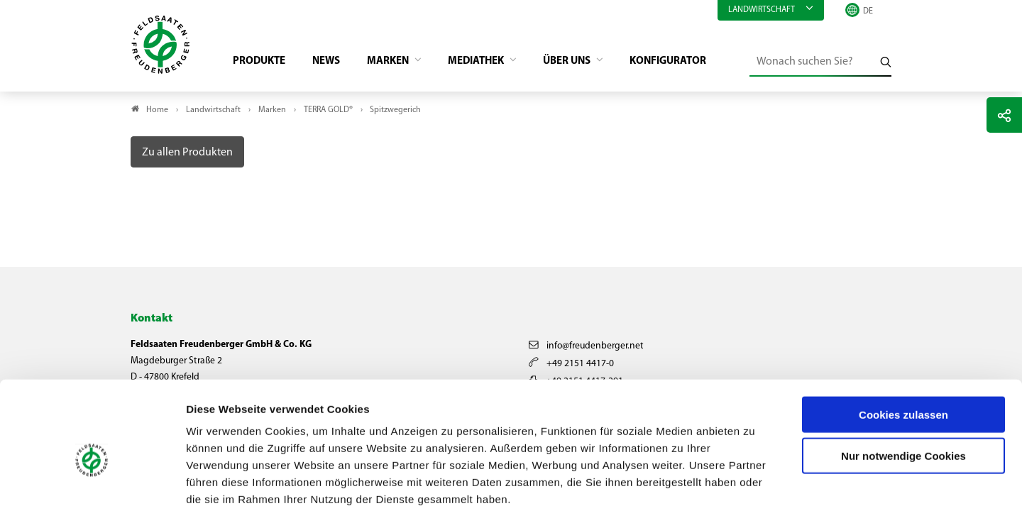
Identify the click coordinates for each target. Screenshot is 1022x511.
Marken (399, 61)
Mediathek (492, 61)
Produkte (263, 61)
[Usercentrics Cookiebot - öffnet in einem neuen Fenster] (92, 483)
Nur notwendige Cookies (903, 383)
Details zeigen (755, 483)
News (333, 61)
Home (157, 110)
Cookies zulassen (903, 341)
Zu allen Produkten (187, 152)
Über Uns (588, 61)
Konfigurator (692, 61)
